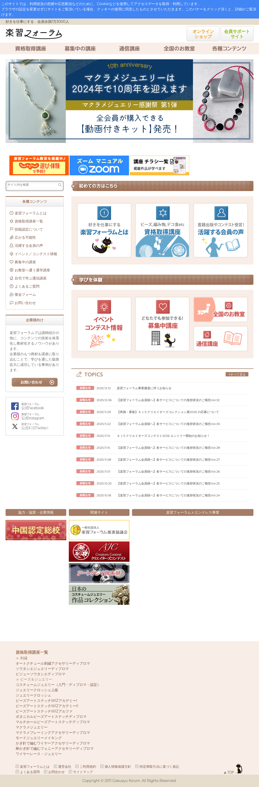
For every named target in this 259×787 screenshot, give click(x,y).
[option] (129, 101)
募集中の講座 (80, 48)
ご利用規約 (88, 766)
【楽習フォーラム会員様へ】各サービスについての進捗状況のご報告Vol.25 (168, 483)
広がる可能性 (25, 237)
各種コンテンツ (228, 48)
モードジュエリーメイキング (39, 738)
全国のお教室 (179, 48)
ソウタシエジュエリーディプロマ (42, 668)
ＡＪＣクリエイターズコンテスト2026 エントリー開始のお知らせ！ (163, 436)
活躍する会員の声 (29, 245)
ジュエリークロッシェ (33, 695)
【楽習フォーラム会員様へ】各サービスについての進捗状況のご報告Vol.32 (168, 400)
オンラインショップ (203, 34)
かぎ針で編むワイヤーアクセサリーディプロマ (53, 743)
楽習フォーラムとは (31, 213)
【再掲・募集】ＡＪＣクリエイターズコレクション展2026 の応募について (168, 412)
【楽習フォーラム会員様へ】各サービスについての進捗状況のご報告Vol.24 (168, 495)
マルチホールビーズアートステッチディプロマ (53, 722)
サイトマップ (83, 772)
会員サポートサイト (237, 34)
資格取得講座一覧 (29, 221)
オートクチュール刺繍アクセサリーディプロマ (53, 663)
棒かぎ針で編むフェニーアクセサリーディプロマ (55, 748)
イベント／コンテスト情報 (36, 254)
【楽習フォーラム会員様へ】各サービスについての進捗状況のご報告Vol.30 (168, 424)
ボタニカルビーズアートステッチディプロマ (51, 716)
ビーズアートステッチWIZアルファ (44, 711)
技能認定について (29, 229)
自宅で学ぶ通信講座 (31, 278)
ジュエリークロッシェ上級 (37, 690)
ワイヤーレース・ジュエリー (39, 754)
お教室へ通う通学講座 (32, 270)
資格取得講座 (30, 48)
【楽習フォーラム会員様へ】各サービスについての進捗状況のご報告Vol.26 (168, 471)
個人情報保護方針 (118, 766)
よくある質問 (30, 772)
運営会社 (64, 766)
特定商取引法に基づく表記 (159, 766)
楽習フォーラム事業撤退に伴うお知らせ (144, 388)
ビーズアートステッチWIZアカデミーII (47, 706)
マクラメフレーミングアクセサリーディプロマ (53, 732)
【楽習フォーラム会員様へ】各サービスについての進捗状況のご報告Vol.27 (168, 459)
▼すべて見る (236, 374)
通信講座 (129, 48)
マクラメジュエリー (32, 727)
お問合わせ (56, 772)
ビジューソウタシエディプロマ (40, 674)
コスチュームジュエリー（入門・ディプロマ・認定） (58, 684)
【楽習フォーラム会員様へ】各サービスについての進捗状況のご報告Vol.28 (168, 447)
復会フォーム (25, 294)
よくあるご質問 (27, 286)
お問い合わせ (25, 303)
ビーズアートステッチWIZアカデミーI (46, 700)
